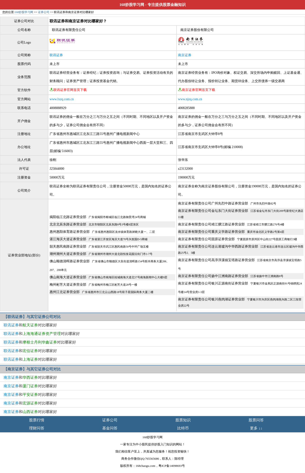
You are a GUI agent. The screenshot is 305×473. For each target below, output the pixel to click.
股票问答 (256, 420)
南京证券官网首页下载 (196, 90)
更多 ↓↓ (256, 428)
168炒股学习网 (131, 5)
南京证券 (184, 55)
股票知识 (183, 420)
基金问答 (109, 428)
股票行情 (36, 420)
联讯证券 (56, 55)
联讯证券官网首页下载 (68, 90)
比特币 (183, 428)
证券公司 (43, 12)
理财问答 (36, 428)
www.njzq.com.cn (190, 99)
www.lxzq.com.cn (62, 99)
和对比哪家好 (30, 325)
